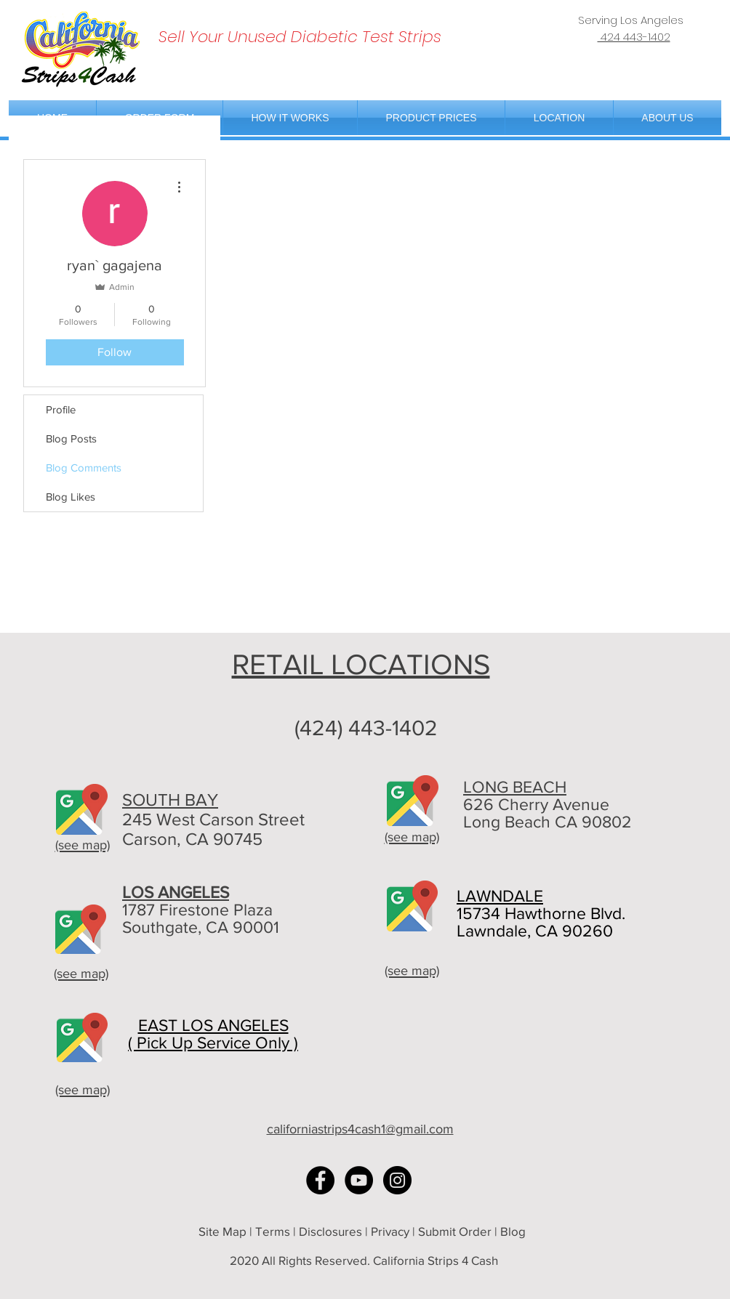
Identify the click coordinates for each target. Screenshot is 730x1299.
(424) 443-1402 (366, 728)
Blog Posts (71, 438)
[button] (559, 117)
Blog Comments (83, 467)
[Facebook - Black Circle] (320, 1180)
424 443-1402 (634, 36)
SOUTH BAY (170, 799)
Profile (61, 409)
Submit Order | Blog (473, 1231)
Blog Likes (70, 496)
